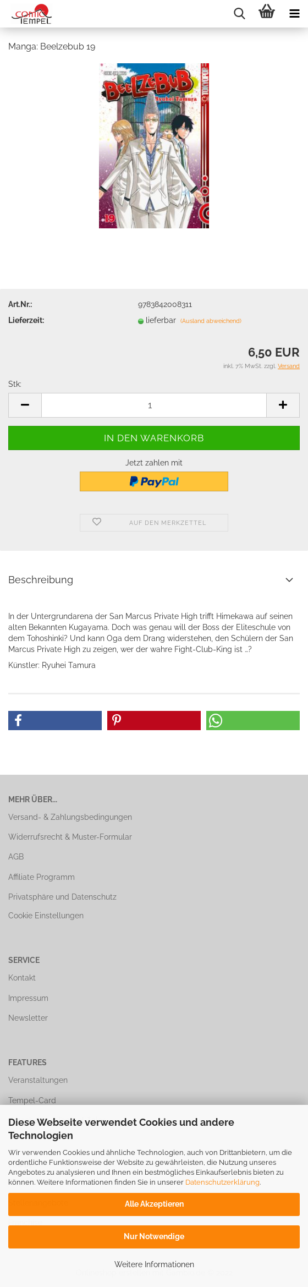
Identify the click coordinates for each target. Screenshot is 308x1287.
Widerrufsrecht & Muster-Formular (70, 837)
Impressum (28, 998)
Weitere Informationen (154, 1264)
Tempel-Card (32, 1100)
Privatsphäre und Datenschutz (62, 896)
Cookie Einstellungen (46, 915)
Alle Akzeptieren (154, 1204)
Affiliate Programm (41, 877)
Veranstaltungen (38, 1080)
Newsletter (28, 1018)
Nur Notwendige (154, 1236)
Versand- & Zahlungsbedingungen (70, 817)
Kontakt (22, 977)
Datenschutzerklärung (222, 1182)
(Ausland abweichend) (210, 321)
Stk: (14, 384)
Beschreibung (40, 579)
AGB (16, 856)
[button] (55, 720)
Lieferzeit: (26, 320)
